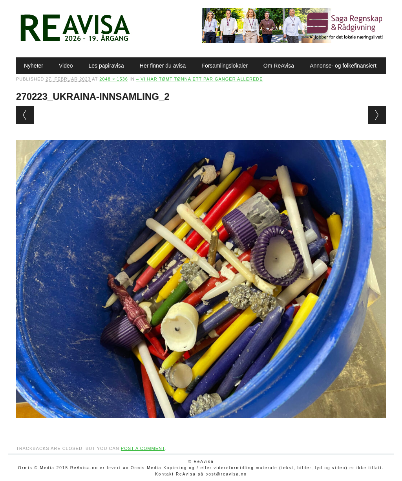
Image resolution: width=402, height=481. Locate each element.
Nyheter (33, 65)
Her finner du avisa (163, 65)
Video (66, 65)
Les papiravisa (106, 65)
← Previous (25, 115)
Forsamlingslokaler (224, 65)
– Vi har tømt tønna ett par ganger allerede (199, 79)
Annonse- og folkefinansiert (343, 65)
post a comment (143, 448)
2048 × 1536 (113, 79)
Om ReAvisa (278, 65)
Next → (377, 115)
